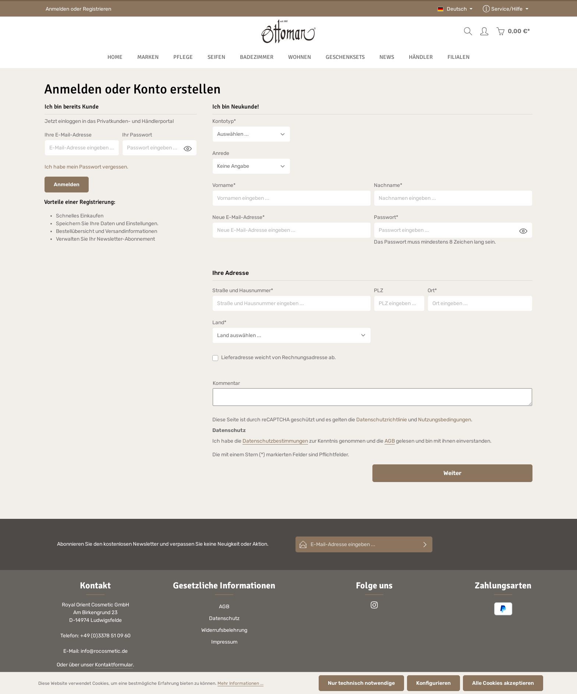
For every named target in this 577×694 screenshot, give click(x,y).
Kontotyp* (224, 121)
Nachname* (388, 185)
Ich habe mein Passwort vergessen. (86, 167)
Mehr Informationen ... (240, 683)
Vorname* (224, 185)
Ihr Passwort (137, 135)
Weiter (452, 473)
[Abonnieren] (425, 544)
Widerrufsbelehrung (224, 630)
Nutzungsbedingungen (444, 420)
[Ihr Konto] (484, 31)
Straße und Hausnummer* (242, 290)
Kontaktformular (114, 665)
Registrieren (97, 9)
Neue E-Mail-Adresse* (238, 217)
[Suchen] (468, 31)
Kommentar (226, 383)
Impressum (224, 642)
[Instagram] (374, 607)
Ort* (432, 290)
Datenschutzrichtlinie (381, 420)
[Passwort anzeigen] (187, 148)
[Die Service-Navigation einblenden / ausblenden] (505, 9)
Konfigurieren (433, 683)
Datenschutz (224, 618)
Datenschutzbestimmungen (275, 441)
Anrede (220, 153)
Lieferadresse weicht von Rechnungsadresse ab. (278, 357)
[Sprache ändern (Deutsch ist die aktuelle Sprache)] (455, 9)
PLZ (378, 290)
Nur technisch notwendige (361, 683)
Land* (219, 322)
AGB (390, 441)
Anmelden (57, 9)
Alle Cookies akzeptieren (503, 683)
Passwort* (386, 217)
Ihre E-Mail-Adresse (68, 135)
